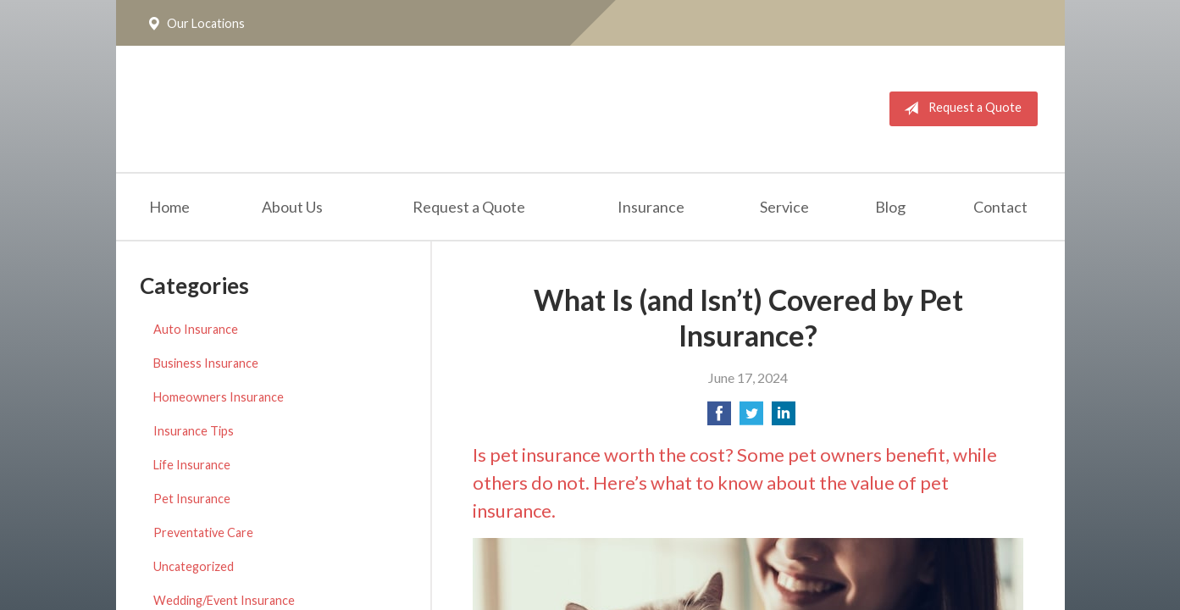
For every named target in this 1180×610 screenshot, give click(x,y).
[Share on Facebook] (719, 418)
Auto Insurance (195, 329)
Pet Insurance (191, 498)
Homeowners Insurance (218, 397)
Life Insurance (191, 465)
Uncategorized (193, 566)
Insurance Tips (193, 431)
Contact (1000, 206)
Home (169, 206)
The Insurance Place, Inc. (355, 109)
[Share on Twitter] (751, 418)
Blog (890, 206)
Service (784, 206)
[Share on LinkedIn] (783, 418)
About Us (292, 206)
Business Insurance (205, 363)
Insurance (651, 206)
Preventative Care (203, 532)
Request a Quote (959, 108)
